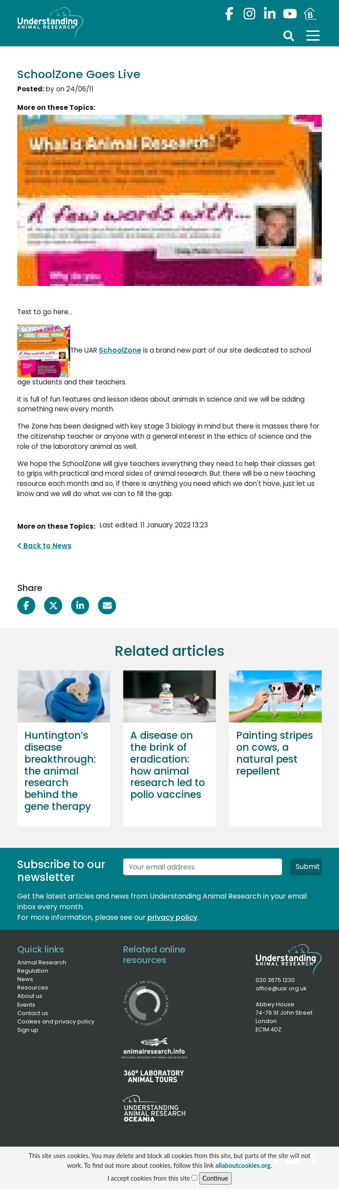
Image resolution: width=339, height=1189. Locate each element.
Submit (308, 867)
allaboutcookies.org (243, 1172)
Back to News (44, 545)
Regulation (32, 971)
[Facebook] (229, 13)
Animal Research (41, 962)
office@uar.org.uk (281, 988)
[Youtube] (290, 13)
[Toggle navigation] (313, 35)
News (25, 979)
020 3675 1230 (275, 980)
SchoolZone (120, 350)
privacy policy (172, 917)
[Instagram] (249, 13)
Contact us (32, 1013)
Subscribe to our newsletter (61, 871)
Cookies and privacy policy (55, 1021)
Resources (32, 987)
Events (26, 1004)
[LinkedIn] (270, 13)
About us (29, 996)
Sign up (27, 1030)
